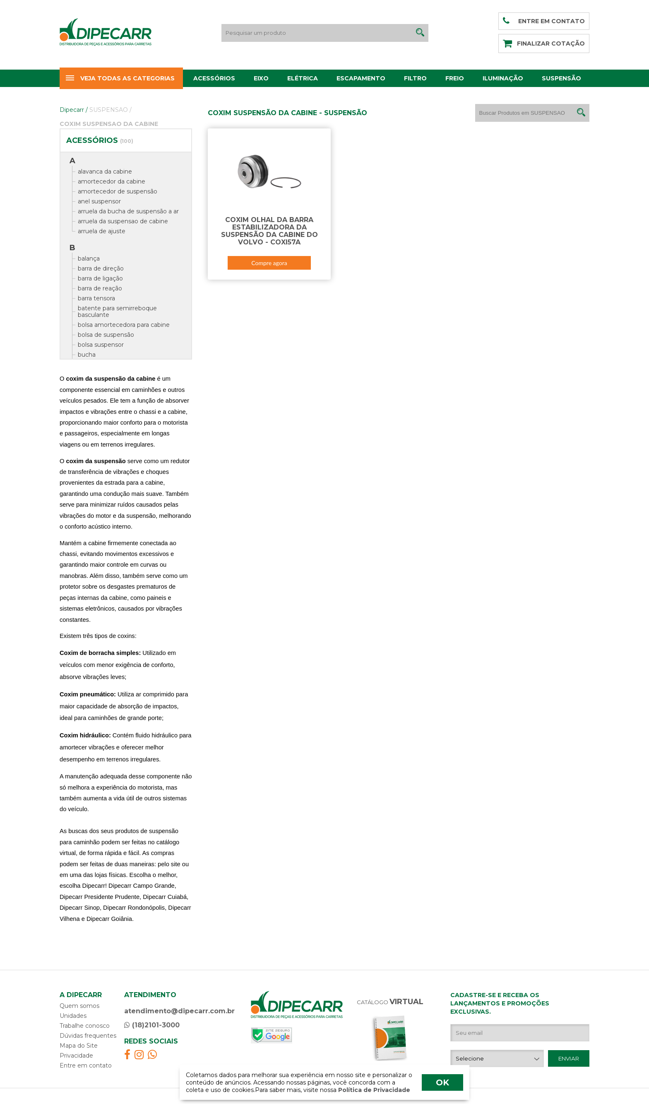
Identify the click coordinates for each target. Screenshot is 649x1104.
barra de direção (101, 268)
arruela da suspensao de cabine (123, 221)
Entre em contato (86, 1065)
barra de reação (100, 288)
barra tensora (96, 298)
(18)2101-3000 (152, 1025)
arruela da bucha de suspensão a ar (128, 211)
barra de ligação (100, 278)
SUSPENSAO (110, 110)
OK (442, 1082)
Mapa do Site (79, 1045)
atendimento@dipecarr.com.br (179, 1011)
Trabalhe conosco (85, 1025)
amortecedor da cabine (111, 181)
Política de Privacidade (373, 1090)
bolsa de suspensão (106, 334)
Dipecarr (74, 110)
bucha (87, 354)
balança (89, 258)
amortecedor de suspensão (117, 191)
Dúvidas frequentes (88, 1035)
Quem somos (79, 1006)
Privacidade (76, 1055)
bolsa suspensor (101, 344)
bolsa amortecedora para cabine (124, 324)
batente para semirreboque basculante (117, 311)
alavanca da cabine (105, 171)
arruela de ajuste (101, 231)
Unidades (73, 1015)
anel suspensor (99, 201)
